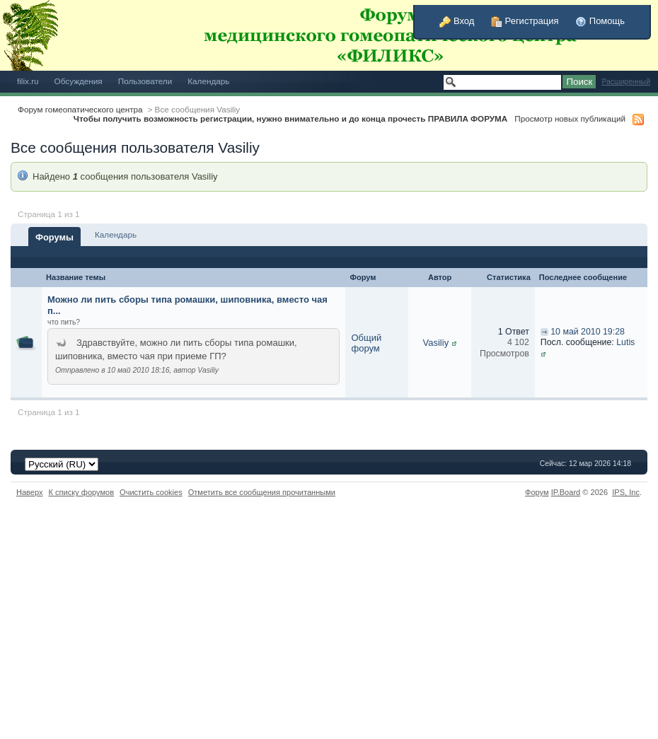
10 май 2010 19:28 (587, 332)
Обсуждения (78, 81)
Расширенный (625, 82)
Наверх (29, 492)
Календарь (208, 81)
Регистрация (525, 21)
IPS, (626, 492)
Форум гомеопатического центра (80, 109)
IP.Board (566, 492)
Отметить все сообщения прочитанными (261, 492)
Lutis (625, 342)
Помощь (600, 21)
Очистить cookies (151, 492)
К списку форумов (82, 492)
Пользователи (145, 81)
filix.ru (28, 81)
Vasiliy (436, 342)
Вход (456, 21)
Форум (537, 492)
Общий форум (366, 343)
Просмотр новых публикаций (569, 118)
